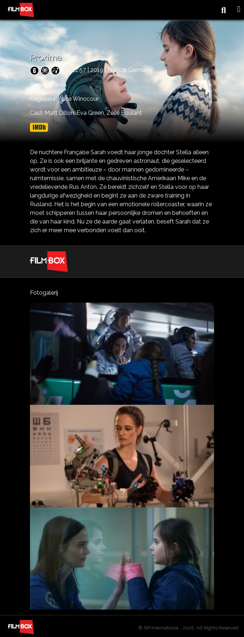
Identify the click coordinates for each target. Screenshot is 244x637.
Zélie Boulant (124, 112)
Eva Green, (91, 112)
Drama (57, 84)
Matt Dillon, (61, 112)
